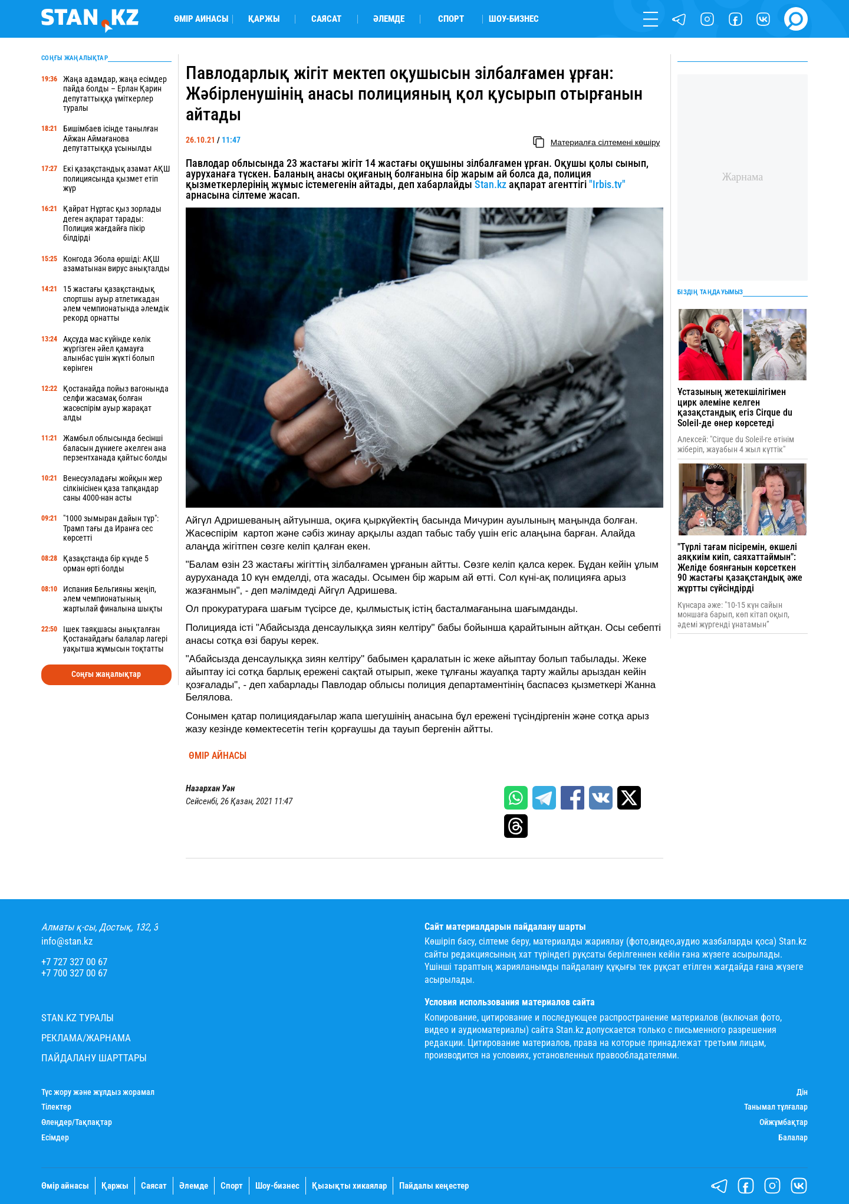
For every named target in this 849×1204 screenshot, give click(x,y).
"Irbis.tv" (607, 184)
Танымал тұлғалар (776, 1107)
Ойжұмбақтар (783, 1122)
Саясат (326, 19)
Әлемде (388, 19)
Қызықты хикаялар (349, 1186)
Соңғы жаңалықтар (106, 674)
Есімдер (55, 1137)
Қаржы (263, 19)
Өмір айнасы (201, 19)
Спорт (451, 19)
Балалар (793, 1137)
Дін (802, 1092)
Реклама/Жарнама (86, 1038)
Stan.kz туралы (77, 1018)
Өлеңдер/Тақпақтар (76, 1122)
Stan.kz (490, 184)
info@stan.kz (67, 941)
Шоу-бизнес (514, 19)
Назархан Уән (210, 789)
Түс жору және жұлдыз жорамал (97, 1092)
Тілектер (56, 1107)
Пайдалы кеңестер (434, 1186)
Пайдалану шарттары (94, 1058)
